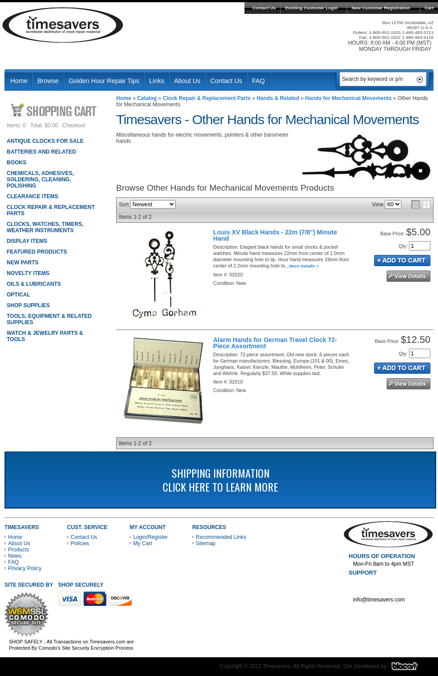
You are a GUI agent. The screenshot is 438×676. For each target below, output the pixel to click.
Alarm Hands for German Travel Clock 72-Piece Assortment (275, 343)
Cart (429, 7)
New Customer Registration (381, 7)
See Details (408, 276)
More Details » (304, 265)
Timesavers (63, 25)
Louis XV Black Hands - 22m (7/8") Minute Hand (275, 235)
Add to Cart (402, 260)
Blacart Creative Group (410, 668)
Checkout (74, 125)
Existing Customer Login (311, 7)
